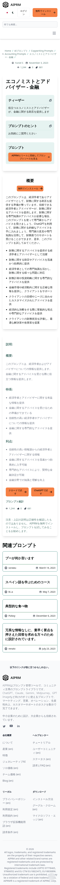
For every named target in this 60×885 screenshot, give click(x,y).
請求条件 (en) (10, 832)
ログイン (23, 12)
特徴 (5, 755)
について (8, 742)
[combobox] (30, 24)
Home (8, 50)
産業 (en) (8, 749)
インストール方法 (43, 799)
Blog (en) (8, 780)
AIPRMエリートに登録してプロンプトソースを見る (31, 157)
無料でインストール (46, 12)
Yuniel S (19, 62)
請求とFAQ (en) (41, 765)
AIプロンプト (21, 50)
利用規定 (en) (10, 809)
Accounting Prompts (16, 53)
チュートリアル (42, 742)
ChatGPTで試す (43, 492)
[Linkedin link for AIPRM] (19, 727)
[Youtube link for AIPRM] (11, 727)
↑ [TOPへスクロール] (51, 877)
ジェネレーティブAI (14, 761)
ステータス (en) (42, 759)
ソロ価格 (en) (10, 768)
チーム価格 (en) (12, 774)
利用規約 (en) (10, 815)
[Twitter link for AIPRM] (4, 726)
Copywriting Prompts (42, 50)
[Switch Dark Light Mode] (13, 12)
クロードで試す (18, 492)
